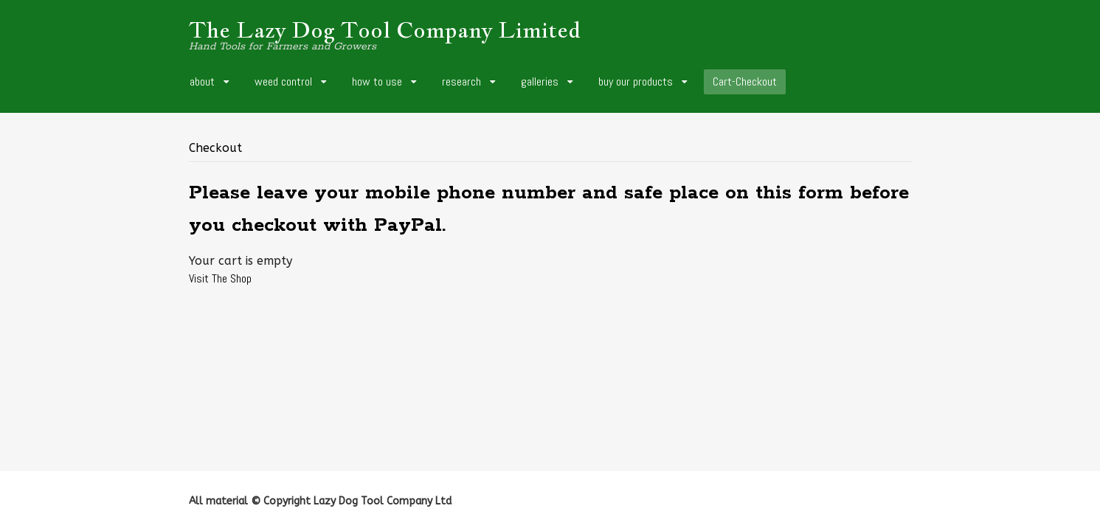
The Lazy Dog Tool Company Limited (385, 29)
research (461, 81)
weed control (283, 81)
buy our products (635, 81)
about (202, 81)
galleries (539, 81)
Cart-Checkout (745, 81)
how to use (377, 81)
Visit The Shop (220, 278)
